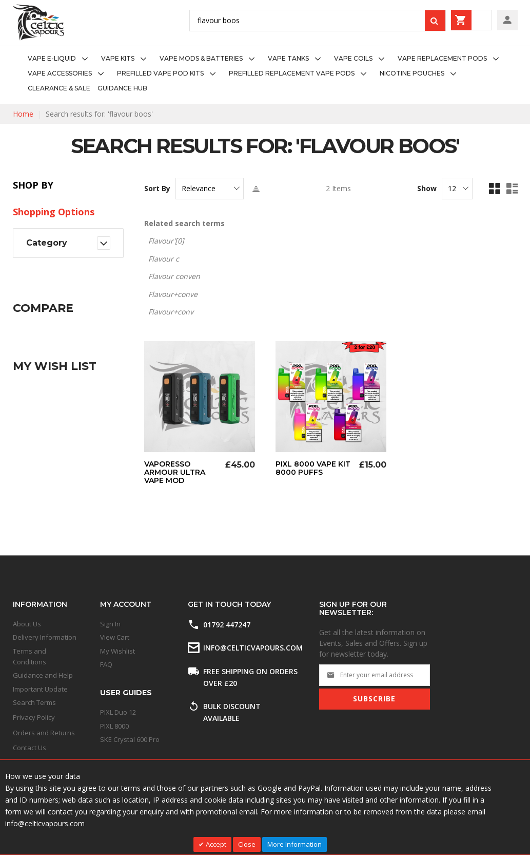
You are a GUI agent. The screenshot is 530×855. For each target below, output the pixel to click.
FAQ (106, 664)
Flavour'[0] (166, 241)
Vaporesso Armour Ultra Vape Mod (174, 472)
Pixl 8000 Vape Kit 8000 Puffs (313, 468)
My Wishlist (117, 651)
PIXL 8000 (114, 726)
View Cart (114, 637)
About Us (27, 623)
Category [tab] (46, 243)
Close (247, 844)
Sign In (110, 623)
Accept (215, 844)
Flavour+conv (170, 312)
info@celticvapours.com (253, 648)
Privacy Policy (34, 717)
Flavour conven (174, 276)
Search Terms (34, 702)
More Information (294, 844)
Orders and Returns (44, 732)
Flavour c (163, 259)
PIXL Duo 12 (118, 712)
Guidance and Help (43, 675)
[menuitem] (61, 58)
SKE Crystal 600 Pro (130, 739)
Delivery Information (44, 637)
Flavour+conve (173, 294)
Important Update (40, 689)
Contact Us (29, 747)
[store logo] (38, 22)
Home (23, 114)
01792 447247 (226, 624)
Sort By (157, 188)
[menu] (265, 73)
